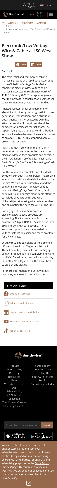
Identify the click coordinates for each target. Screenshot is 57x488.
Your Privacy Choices (14, 402)
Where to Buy (14, 369)
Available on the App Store (15, 436)
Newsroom (27, 22)
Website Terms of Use (14, 385)
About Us (13, 22)
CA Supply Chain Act (14, 406)
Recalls (43, 380)
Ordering (14, 373)
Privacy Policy (9, 478)
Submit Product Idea (43, 384)
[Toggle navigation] (51, 14)
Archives (41, 22)
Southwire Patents (42, 376)
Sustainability (42, 365)
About (14, 380)
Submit (46, 425)
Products (14, 365)
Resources (14, 376)
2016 (8, 26)
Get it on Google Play (41, 436)
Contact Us (42, 373)
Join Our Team (43, 369)
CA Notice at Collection (14, 396)
